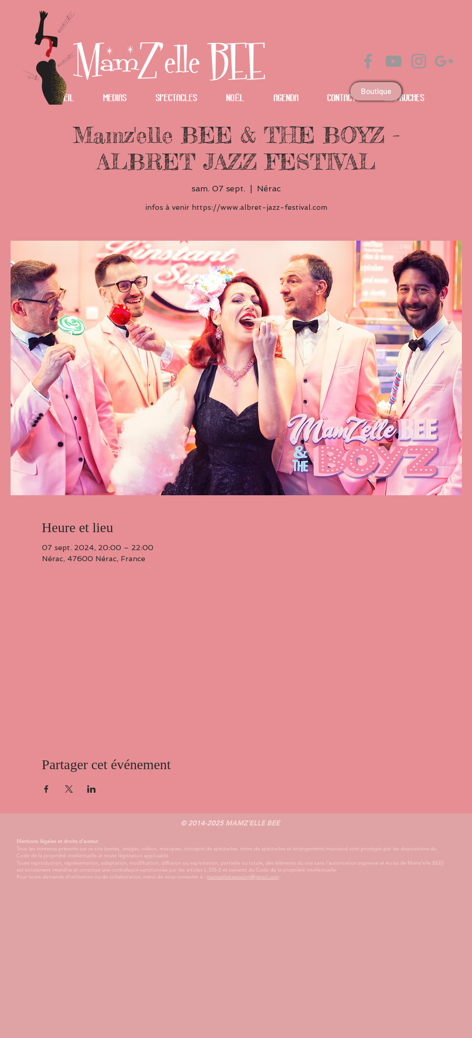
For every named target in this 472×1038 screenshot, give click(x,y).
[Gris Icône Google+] (444, 61)
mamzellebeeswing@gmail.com (243, 876)
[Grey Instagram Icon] (419, 61)
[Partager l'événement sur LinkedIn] (91, 789)
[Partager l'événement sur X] (69, 789)
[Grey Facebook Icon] (368, 61)
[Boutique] (375, 91)
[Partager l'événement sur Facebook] (46, 789)
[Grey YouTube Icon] (393, 61)
